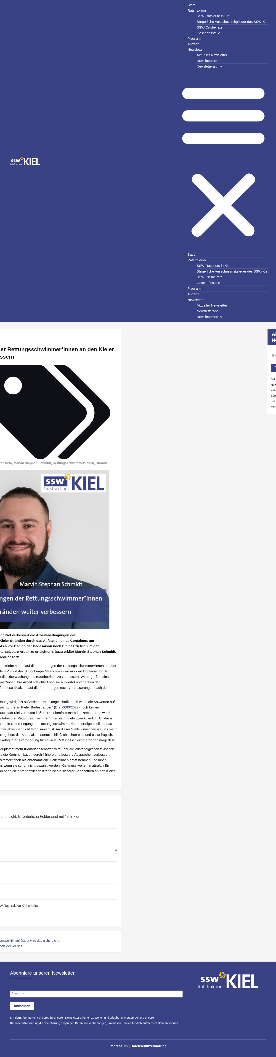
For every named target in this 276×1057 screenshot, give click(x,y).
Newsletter (196, 49)
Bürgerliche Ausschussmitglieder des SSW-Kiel (232, 22)
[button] (223, 160)
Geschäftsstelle (208, 33)
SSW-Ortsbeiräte (210, 27)
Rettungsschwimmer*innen (35, 463)
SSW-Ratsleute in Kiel (213, 16)
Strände (64, 463)
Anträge (194, 44)
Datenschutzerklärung (24, 1023)
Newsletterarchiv (209, 66)
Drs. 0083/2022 (29, 707)
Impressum (118, 1046)
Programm (196, 38)
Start (191, 5)
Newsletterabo (208, 61)
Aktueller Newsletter (212, 55)
